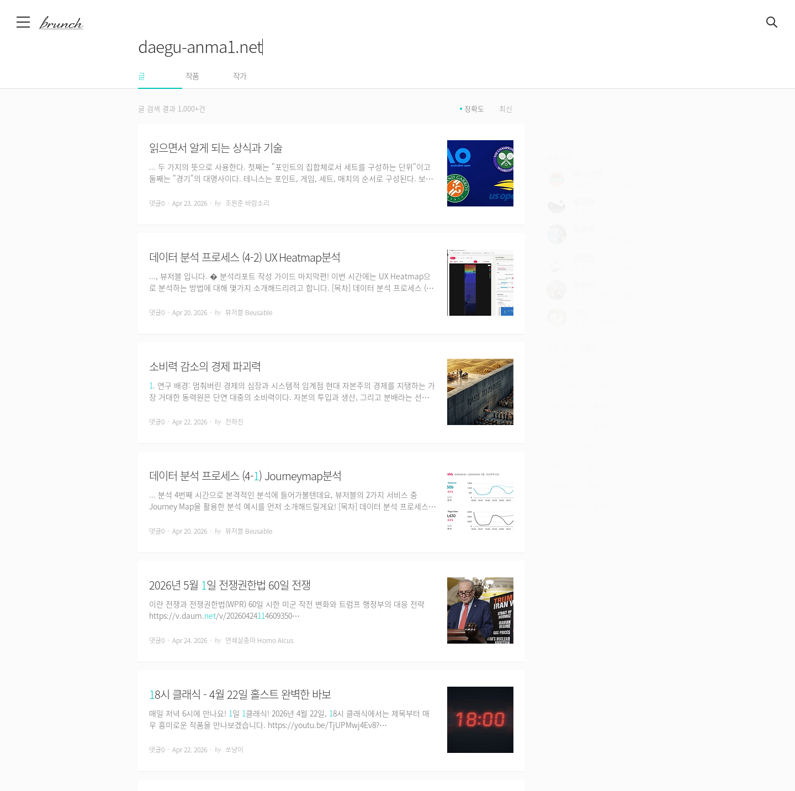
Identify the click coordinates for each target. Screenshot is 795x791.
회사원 (562, 351)
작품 (192, 76)
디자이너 (565, 411)
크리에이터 (568, 371)
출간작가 (605, 391)
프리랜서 (565, 391)
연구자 (602, 490)
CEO (559, 431)
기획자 (596, 351)
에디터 (562, 451)
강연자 (562, 530)
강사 (559, 510)
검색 (772, 23)
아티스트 (622, 510)
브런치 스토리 (70, 22)
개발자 (562, 471)
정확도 (474, 109)
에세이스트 (615, 371)
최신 (505, 109)
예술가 (596, 471)
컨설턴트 (565, 490)
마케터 (602, 411)
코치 (587, 510)
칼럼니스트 (597, 431)
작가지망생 (602, 451)
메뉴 (24, 22)
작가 (239, 76)
